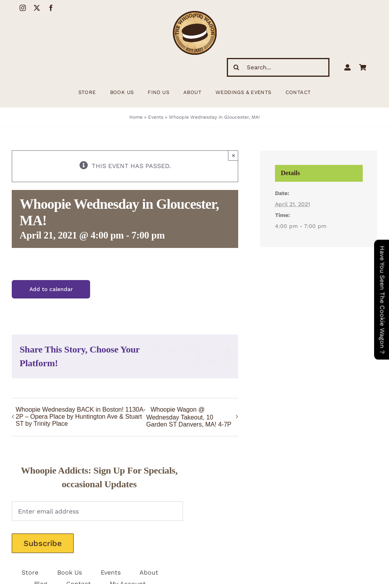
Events (155, 117)
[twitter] (37, 8)
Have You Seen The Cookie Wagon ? (382, 300)
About (148, 572)
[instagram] (23, 8)
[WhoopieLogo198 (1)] (195, 14)
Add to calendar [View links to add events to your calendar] (51, 289)
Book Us (69, 572)
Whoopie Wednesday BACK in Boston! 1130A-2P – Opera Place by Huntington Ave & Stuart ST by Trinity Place (80, 416)
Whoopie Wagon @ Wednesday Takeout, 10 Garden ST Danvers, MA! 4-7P (189, 417)
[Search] (236, 67)
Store (30, 572)
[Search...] (278, 67)
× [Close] (233, 155)
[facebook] (51, 8)
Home (136, 117)
